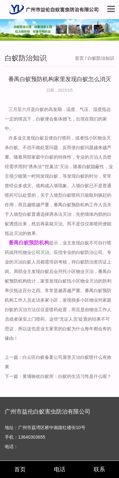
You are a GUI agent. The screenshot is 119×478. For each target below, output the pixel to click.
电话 (59, 469)
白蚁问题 (85, 147)
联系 (99, 469)
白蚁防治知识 (101, 58)
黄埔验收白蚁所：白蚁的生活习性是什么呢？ (67, 376)
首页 (79, 58)
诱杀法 (56, 214)
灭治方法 (27, 309)
